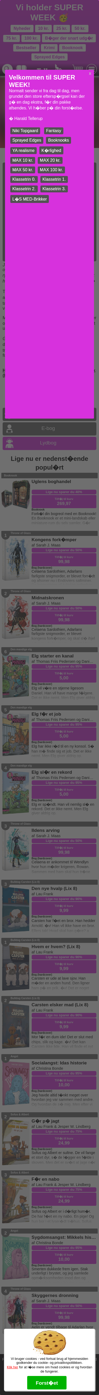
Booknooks (58, 140)
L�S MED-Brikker (29, 199)
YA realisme (23, 150)
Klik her (12, 1367)
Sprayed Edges (26, 140)
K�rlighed (51, 150)
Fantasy (53, 130)
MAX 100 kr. (51, 170)
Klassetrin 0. (24, 179)
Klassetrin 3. (54, 189)
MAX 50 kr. (22, 170)
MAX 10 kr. (22, 160)
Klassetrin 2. (24, 189)
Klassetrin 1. (54, 179)
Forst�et (47, 1383)
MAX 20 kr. (50, 160)
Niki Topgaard (25, 130)
